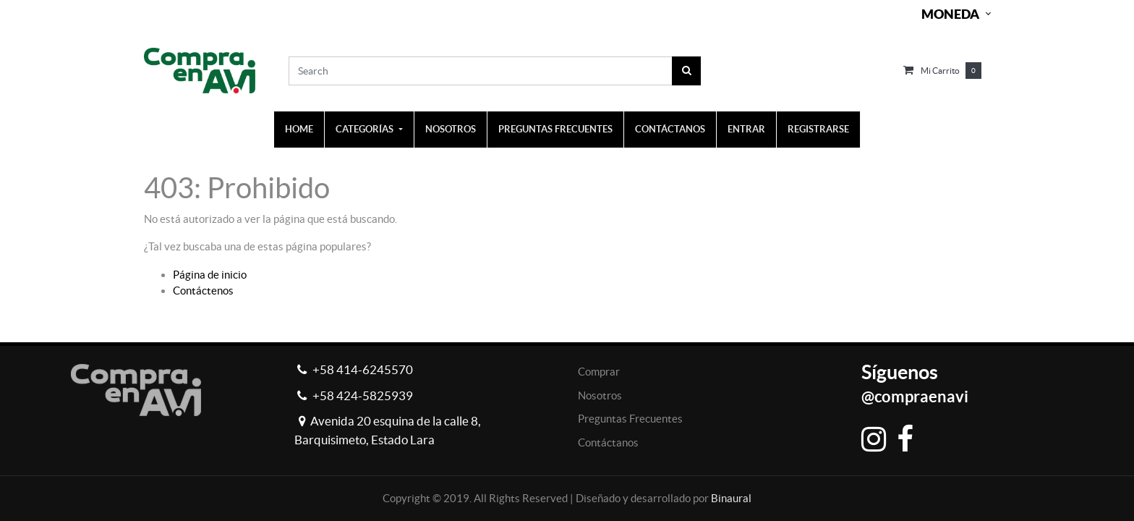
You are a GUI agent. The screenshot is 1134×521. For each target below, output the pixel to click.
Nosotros (600, 395)
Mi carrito (940, 70)
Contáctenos (203, 290)
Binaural (731, 498)
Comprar (599, 371)
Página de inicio (210, 274)
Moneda (950, 14)
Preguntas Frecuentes (630, 418)
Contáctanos (608, 442)
